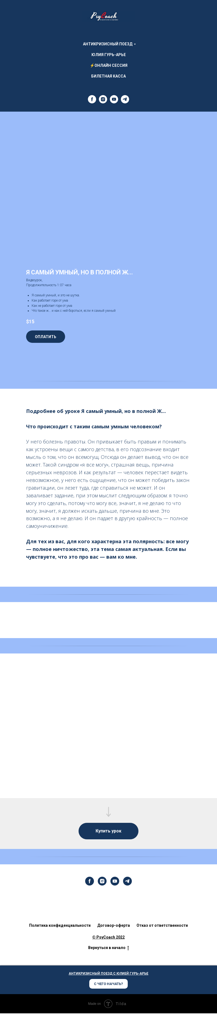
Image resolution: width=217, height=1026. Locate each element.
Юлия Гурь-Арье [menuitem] (108, 55)
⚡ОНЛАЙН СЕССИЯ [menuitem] (108, 65)
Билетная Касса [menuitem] (108, 76)
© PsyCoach (103, 937)
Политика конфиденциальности (60, 925)
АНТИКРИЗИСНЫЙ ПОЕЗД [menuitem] (107, 44)
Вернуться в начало (108, 948)
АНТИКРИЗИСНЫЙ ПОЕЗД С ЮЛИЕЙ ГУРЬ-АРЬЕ (108, 974)
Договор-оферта (113, 925)
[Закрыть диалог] (211, 970)
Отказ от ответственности (162, 925)
